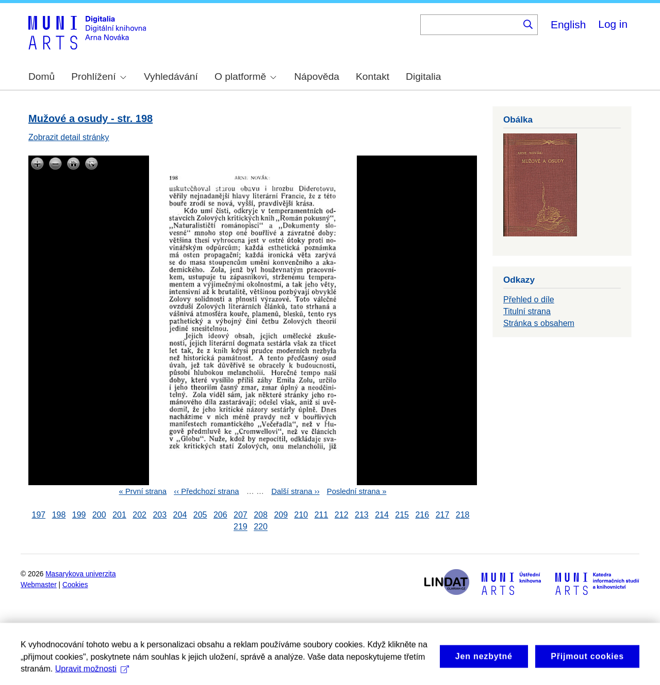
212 (342, 514)
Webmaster (39, 585)
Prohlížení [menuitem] (98, 76)
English (568, 24)
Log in (613, 24)
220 (261, 527)
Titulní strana (527, 311)
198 (59, 514)
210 (301, 514)
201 (119, 514)
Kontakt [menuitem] (372, 76)
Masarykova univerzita (80, 574)
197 (39, 514)
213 (362, 514)
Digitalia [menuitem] (423, 76)
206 (220, 514)
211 (321, 514)
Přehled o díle (528, 299)
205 (200, 514)
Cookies (75, 585)
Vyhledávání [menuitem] (171, 76)
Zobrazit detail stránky (68, 137)
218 (463, 514)
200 (99, 514)
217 (443, 514)
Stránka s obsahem (538, 323)
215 (402, 514)
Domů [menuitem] (41, 76)
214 (382, 514)
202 (139, 514)
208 (261, 514)
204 (180, 514)
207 (241, 514)
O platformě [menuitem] (245, 76)
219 (241, 527)
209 (281, 514)
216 (422, 514)
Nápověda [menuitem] (316, 76)
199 (79, 514)
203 (160, 514)
